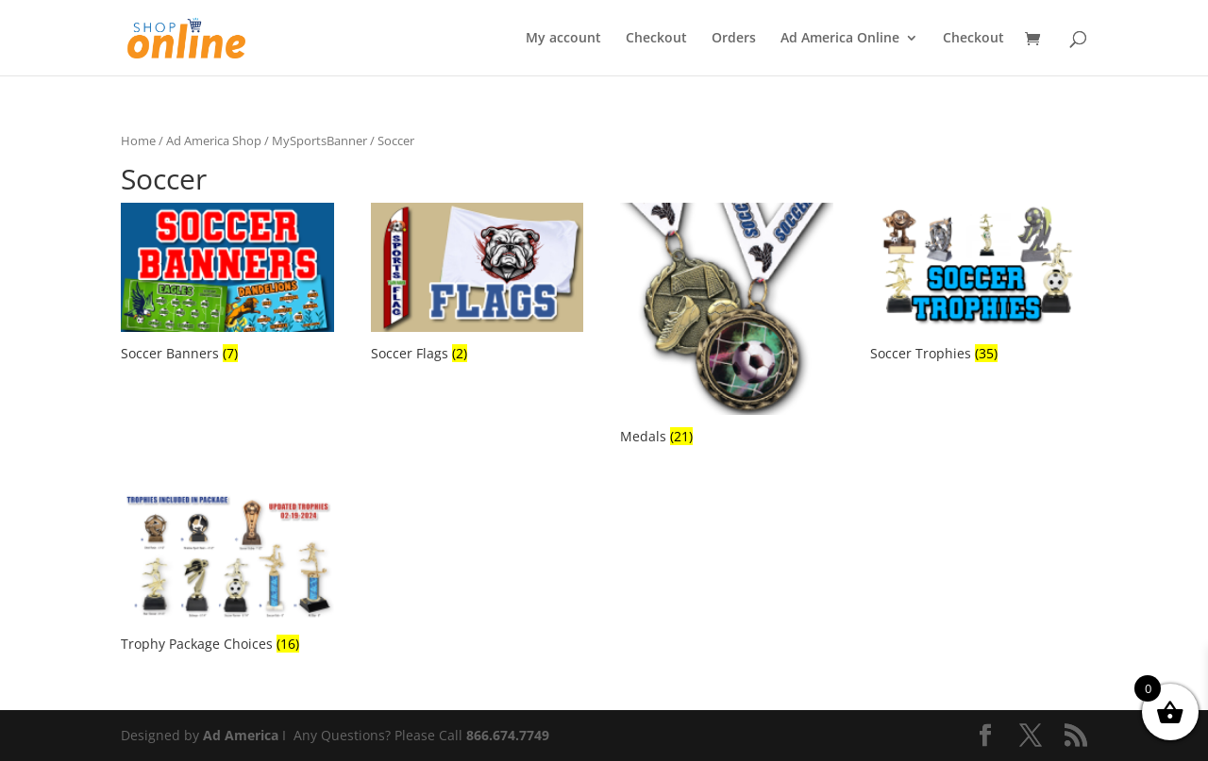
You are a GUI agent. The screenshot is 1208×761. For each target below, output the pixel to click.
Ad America (240, 735)
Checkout (656, 38)
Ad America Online (839, 38)
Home (138, 140)
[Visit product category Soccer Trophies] (976, 285)
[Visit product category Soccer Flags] (477, 285)
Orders (734, 38)
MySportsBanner (319, 140)
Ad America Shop (213, 140)
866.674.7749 (507, 735)
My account (563, 38)
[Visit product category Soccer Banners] (227, 285)
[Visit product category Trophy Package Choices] (227, 573)
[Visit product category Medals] (726, 327)
